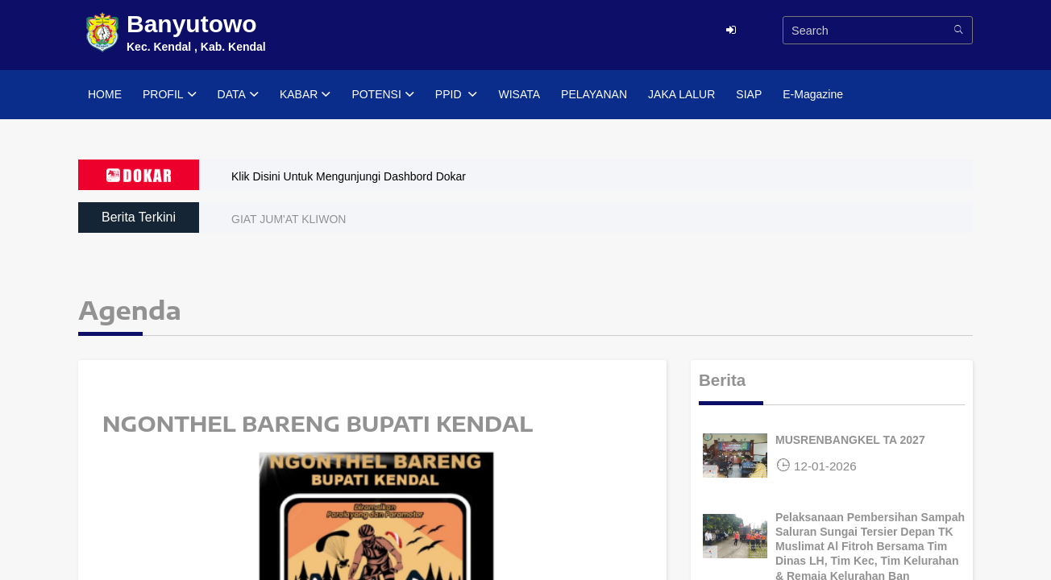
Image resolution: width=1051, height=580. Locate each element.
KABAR (305, 95)
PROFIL (170, 95)
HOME (105, 94)
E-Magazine (813, 94)
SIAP (749, 94)
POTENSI (382, 95)
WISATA (519, 94)
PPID (456, 95)
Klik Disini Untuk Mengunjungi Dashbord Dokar (348, 176)
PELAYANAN (594, 94)
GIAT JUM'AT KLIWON (288, 219)
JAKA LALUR (681, 94)
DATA (238, 95)
